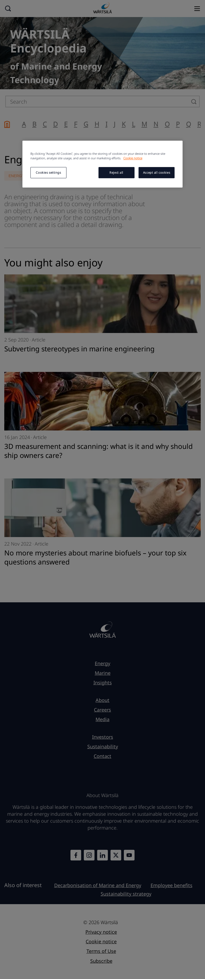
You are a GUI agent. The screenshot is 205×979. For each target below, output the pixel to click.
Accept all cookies (156, 172)
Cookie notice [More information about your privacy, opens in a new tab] (132, 158)
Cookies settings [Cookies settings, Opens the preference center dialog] (48, 172)
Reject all (116, 172)
